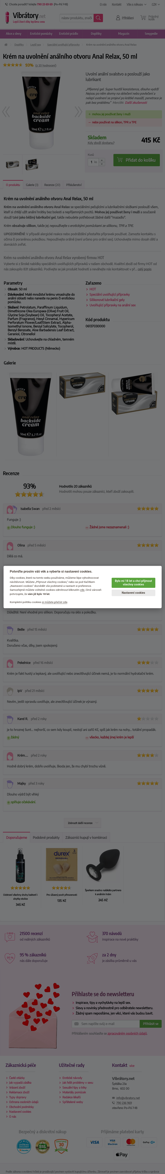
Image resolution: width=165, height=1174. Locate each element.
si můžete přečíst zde (54, 602)
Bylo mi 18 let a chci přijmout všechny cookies (133, 582)
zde (82, 590)
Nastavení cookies (133, 593)
